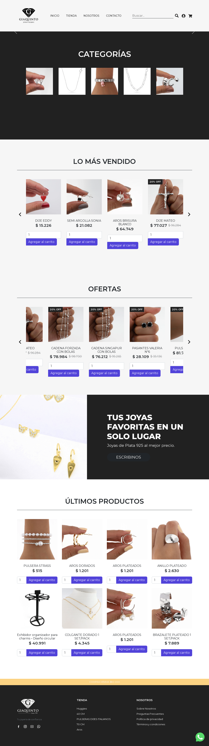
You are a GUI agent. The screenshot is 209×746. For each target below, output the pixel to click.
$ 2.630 (172, 570)
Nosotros (91, 15)
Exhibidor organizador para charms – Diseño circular (37, 636)
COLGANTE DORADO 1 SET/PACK (82, 636)
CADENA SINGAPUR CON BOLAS (125, 350)
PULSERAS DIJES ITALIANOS (94, 719)
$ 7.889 (172, 643)
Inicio (54, 15)
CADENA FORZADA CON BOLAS (84, 350)
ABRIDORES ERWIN (165, 220)
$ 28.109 (159, 356)
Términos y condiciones (151, 724)
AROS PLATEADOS (127, 566)
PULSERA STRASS (37, 566)
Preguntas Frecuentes (150, 713)
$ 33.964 (84, 225)
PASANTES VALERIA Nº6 (165, 350)
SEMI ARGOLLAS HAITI (84, 220)
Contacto (113, 15)
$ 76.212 (118, 356)
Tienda (71, 15)
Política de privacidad (150, 719)
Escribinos (128, 457)
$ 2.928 (43, 225)
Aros (79, 729)
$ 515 (37, 570)
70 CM (80, 724)
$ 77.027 (36, 353)
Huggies (82, 708)
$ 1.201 (82, 570)
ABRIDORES (43, 220)
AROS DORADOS (82, 566)
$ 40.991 (37, 643)
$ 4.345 (82, 643)
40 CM (81, 713)
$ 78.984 (77, 356)
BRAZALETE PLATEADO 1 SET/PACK (172, 636)
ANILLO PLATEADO (172, 566)
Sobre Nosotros (146, 708)
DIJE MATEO (43, 348)
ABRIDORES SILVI (125, 220)
